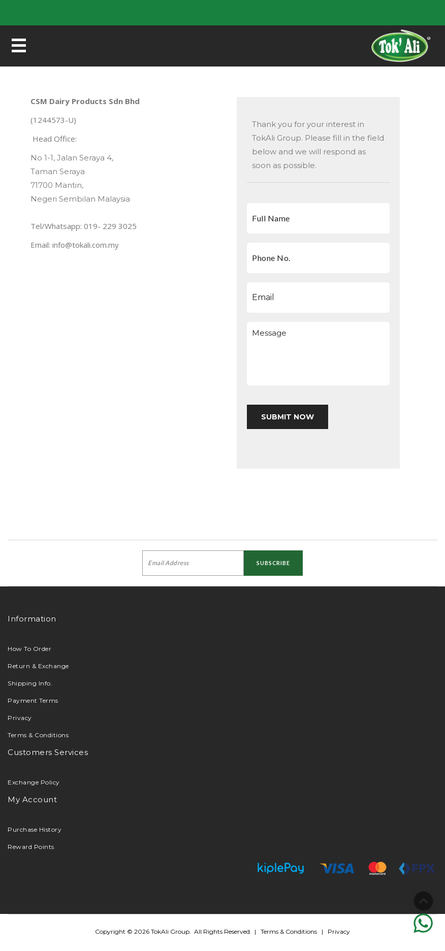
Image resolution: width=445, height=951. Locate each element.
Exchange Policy (34, 782)
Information (32, 619)
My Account (32, 799)
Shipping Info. (30, 683)
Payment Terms (33, 700)
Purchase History (34, 829)
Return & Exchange (38, 666)
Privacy (20, 718)
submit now (287, 416)
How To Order (29, 648)
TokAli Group (170, 931)
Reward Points (31, 846)
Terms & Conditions (38, 735)
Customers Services (48, 752)
